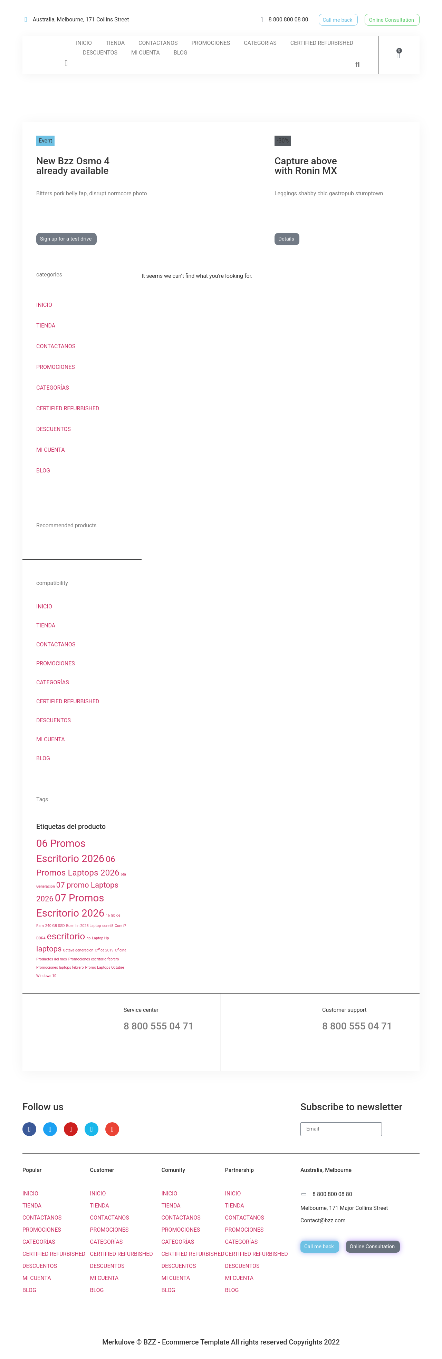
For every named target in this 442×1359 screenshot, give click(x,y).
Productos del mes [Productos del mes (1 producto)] (51, 959)
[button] (357, 64)
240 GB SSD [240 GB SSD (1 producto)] (55, 925)
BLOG (181, 52)
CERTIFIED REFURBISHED (321, 43)
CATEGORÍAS (260, 43)
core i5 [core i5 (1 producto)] (107, 925)
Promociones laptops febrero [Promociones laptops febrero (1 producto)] (60, 967)
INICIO (84, 43)
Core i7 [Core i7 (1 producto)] (120, 925)
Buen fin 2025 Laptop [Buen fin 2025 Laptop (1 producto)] (83, 925)
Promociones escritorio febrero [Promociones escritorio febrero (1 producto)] (93, 959)
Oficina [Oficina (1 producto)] (120, 950)
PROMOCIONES (210, 43)
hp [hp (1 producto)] (88, 938)
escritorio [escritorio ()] (66, 936)
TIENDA (115, 43)
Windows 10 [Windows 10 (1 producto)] (46, 976)
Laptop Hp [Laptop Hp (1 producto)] (100, 938)
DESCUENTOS (100, 52)
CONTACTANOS (157, 43)
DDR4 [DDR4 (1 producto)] (41, 938)
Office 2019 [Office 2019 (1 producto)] (104, 950)
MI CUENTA (145, 52)
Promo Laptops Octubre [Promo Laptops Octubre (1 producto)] (104, 967)
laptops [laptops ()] (48, 948)
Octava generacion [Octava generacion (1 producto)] (78, 950)
